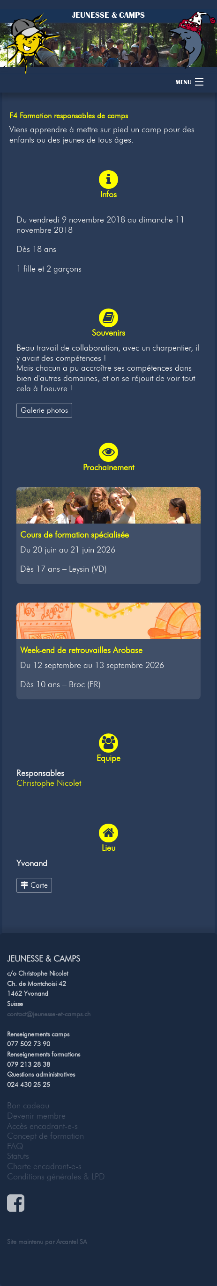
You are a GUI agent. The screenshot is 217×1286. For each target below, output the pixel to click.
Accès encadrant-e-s (42, 1126)
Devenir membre (36, 1116)
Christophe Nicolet (48, 783)
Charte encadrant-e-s (44, 1166)
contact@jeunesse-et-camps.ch (48, 1014)
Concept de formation (45, 1136)
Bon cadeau (28, 1105)
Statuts (18, 1156)
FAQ (15, 1146)
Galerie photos (44, 410)
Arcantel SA (71, 1241)
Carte (34, 885)
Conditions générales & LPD (56, 1176)
